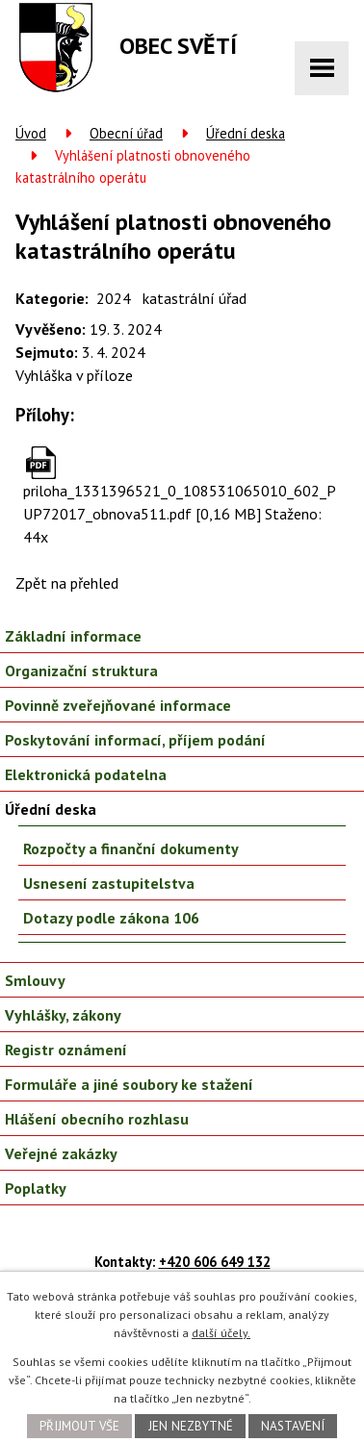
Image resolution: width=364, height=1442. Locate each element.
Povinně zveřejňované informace (118, 705)
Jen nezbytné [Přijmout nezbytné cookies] (190, 1426)
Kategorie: (52, 298)
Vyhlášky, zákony (63, 1015)
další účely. (221, 1333)
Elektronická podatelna (86, 774)
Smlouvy (35, 980)
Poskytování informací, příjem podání (135, 739)
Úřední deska (245, 133)
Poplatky (35, 1188)
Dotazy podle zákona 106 (111, 917)
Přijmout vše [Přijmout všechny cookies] (79, 1426)
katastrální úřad (195, 298)
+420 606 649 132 (215, 1261)
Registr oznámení (66, 1049)
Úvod (30, 133)
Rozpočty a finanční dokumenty (131, 848)
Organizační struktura (81, 670)
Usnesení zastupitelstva (109, 883)
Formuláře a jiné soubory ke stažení (129, 1084)
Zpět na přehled (66, 583)
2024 (113, 298)
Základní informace (73, 635)
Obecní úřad (126, 133)
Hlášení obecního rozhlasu (97, 1118)
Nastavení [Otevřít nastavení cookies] (293, 1426)
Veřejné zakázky (61, 1153)
